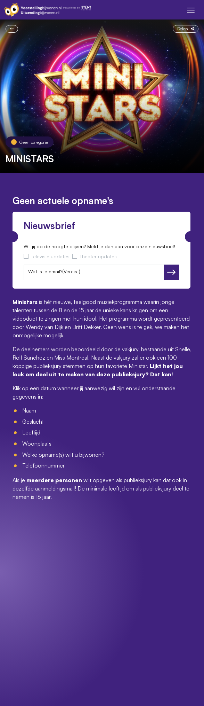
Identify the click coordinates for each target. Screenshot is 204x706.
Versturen (171, 272)
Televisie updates (50, 256)
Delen (185, 28)
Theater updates (98, 256)
